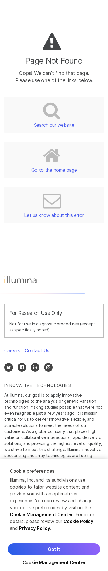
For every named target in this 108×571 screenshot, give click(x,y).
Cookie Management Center (41, 517)
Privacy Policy (34, 531)
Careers (12, 350)
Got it (54, 552)
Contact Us (37, 350)
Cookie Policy (78, 524)
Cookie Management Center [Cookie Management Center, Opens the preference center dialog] (54, 565)
